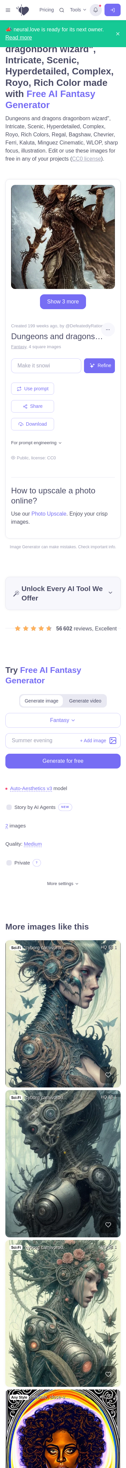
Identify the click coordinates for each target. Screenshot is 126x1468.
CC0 (51, 457)
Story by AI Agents (35, 807)
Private (22, 863)
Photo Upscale (48, 514)
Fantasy (18, 346)
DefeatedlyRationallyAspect (96, 325)
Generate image (41, 701)
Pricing (47, 9)
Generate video (85, 701)
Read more (18, 37)
